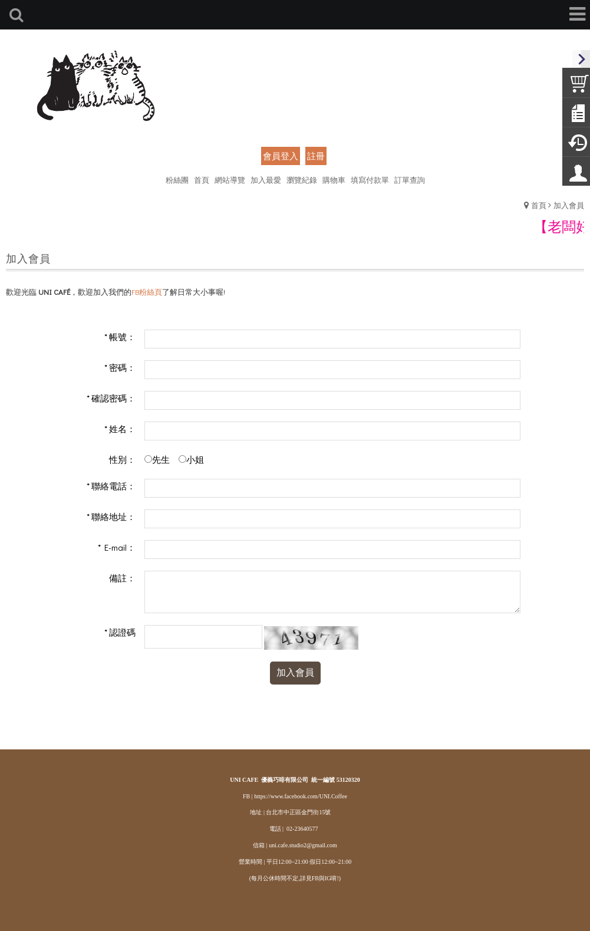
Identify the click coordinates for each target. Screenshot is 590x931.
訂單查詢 (409, 180)
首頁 (538, 205)
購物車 (333, 180)
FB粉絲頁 (146, 292)
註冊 (316, 156)
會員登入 (280, 156)
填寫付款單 (370, 180)
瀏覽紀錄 (301, 180)
